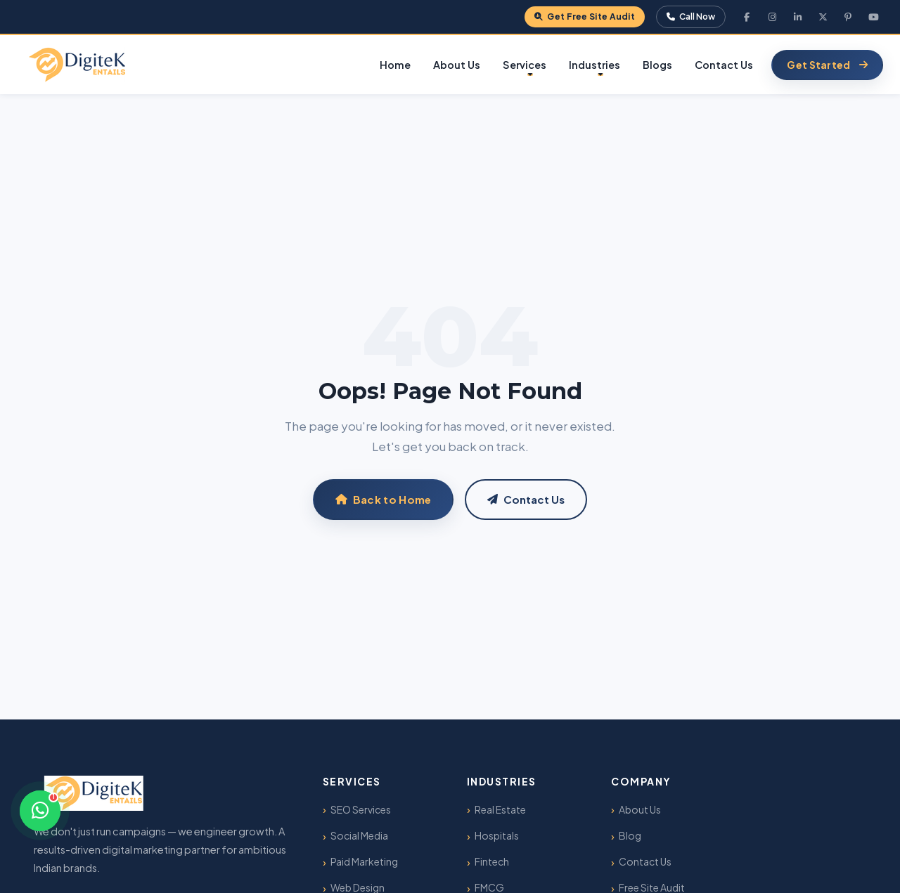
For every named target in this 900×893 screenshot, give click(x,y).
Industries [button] (594, 64)
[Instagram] (772, 17)
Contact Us (724, 64)
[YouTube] (873, 17)
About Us (456, 64)
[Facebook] (747, 17)
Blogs (657, 64)
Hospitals (497, 835)
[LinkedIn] (797, 17)
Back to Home (383, 499)
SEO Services (360, 809)
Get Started (827, 64)
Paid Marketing (364, 861)
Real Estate (500, 809)
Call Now (691, 16)
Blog (630, 835)
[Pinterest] (848, 17)
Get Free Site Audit (584, 16)
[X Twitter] (822, 17)
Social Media (359, 835)
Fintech (492, 861)
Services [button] (524, 64)
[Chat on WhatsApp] (40, 810)
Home (395, 64)
